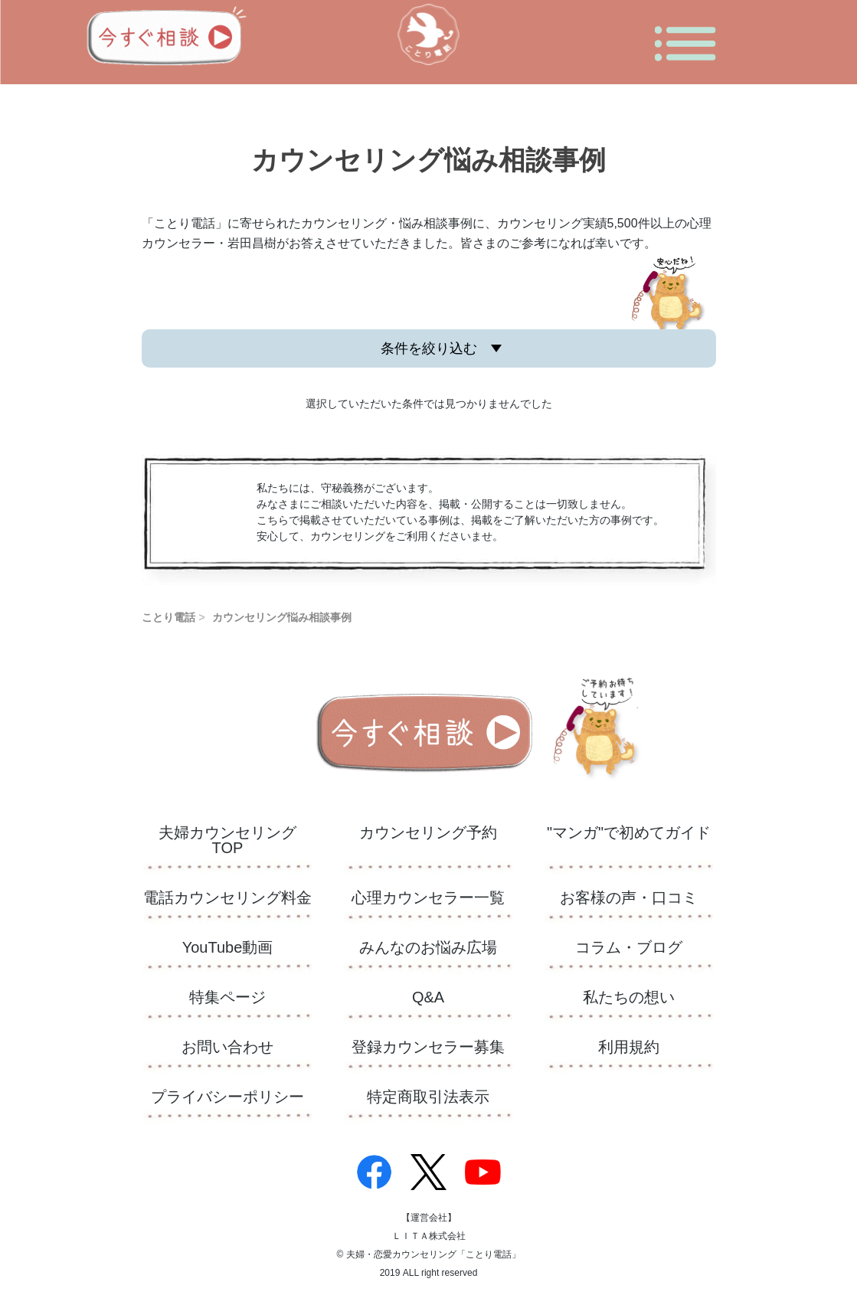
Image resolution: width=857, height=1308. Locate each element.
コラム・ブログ (628, 948)
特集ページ (227, 997)
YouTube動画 (227, 948)
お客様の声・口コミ (629, 898)
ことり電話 (168, 617)
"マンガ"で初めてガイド (629, 833)
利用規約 (628, 1047)
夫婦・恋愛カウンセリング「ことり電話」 (433, 1254)
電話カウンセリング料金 (227, 898)
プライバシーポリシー (227, 1097)
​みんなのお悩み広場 (428, 948)
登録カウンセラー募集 (428, 1047)
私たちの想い (629, 997)
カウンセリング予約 (428, 833)
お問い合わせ (227, 1047)
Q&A (428, 997)
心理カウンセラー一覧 (428, 898)
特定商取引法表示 (428, 1097)
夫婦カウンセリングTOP (227, 840)
